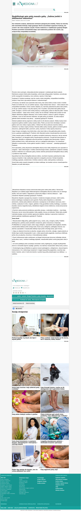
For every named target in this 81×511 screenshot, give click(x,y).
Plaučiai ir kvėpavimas (5, 480)
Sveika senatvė (41, 483)
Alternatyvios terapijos (38, 299)
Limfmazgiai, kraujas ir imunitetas (8, 493)
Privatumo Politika (42, 507)
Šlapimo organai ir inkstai (6, 486)
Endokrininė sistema (5, 483)
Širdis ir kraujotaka (5, 479)
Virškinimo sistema (5, 482)
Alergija (20, 479)
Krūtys (2, 495)
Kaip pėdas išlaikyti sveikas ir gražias (24, 414)
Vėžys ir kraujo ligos (23, 481)
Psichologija (40, 477)
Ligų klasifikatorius (20, 507)
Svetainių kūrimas (57, 510)
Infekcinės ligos (22, 493)
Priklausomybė (22, 489)
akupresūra (50, 296)
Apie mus (10, 507)
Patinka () (17, 287)
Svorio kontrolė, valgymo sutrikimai (26, 488)
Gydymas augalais (60, 477)
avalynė (24, 296)
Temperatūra (21, 483)
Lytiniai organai (4, 490)
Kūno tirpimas (22, 485)
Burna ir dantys (4, 499)
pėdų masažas (41, 296)
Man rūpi (3, 477)
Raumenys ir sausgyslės (6, 489)
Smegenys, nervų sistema (6, 485)
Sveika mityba (59, 481)
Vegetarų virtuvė (60, 484)
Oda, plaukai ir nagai (5, 492)
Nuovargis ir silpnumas (24, 492)
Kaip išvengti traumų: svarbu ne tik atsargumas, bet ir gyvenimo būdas (52, 388)
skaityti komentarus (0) (18, 303)
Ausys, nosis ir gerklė (5, 497)
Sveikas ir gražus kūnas (62, 483)
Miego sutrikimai (22, 491)
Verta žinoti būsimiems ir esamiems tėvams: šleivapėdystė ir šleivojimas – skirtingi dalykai (25, 442)
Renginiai (4, 504)
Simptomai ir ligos (24, 477)
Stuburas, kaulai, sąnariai (6, 487)
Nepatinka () (26, 287)
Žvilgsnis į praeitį (41, 481)
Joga (57, 486)
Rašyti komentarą (30, 303)
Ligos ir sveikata (6, 475)
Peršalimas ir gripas (23, 482)
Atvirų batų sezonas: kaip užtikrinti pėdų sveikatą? (25, 388)
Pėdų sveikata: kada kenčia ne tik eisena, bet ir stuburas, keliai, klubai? (54, 338)
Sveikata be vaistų (25, 299)
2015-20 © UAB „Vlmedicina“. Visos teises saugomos (31, 510)
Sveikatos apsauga (43, 504)
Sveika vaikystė (41, 479)
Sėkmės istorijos (60, 490)
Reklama (66, 12)
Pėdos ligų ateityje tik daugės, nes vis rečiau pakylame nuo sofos (25, 470)
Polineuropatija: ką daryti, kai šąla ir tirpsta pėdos (24, 338)
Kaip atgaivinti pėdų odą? (49, 469)
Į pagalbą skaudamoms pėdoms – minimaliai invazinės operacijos (52, 441)
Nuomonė (58, 504)
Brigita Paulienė (32, 296)
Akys (2, 496)
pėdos (19, 296)
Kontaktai (31, 507)
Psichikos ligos (4, 500)
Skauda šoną (22, 486)
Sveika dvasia (59, 488)
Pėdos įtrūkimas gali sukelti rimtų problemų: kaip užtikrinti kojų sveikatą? (54, 415)
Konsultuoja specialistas (27, 504)
